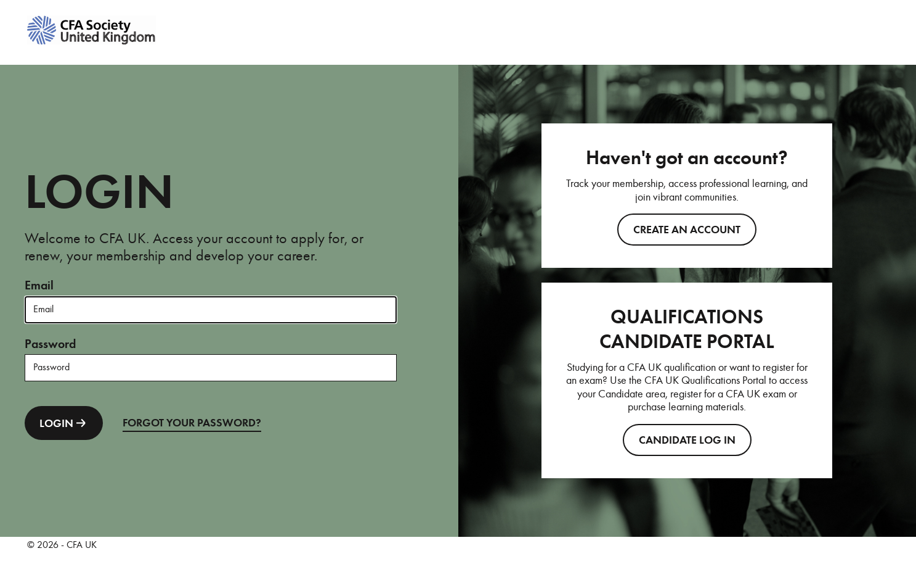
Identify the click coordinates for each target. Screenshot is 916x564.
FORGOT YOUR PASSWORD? (192, 422)
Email (39, 285)
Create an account (686, 229)
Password (50, 344)
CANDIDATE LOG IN (687, 440)
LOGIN (63, 423)
